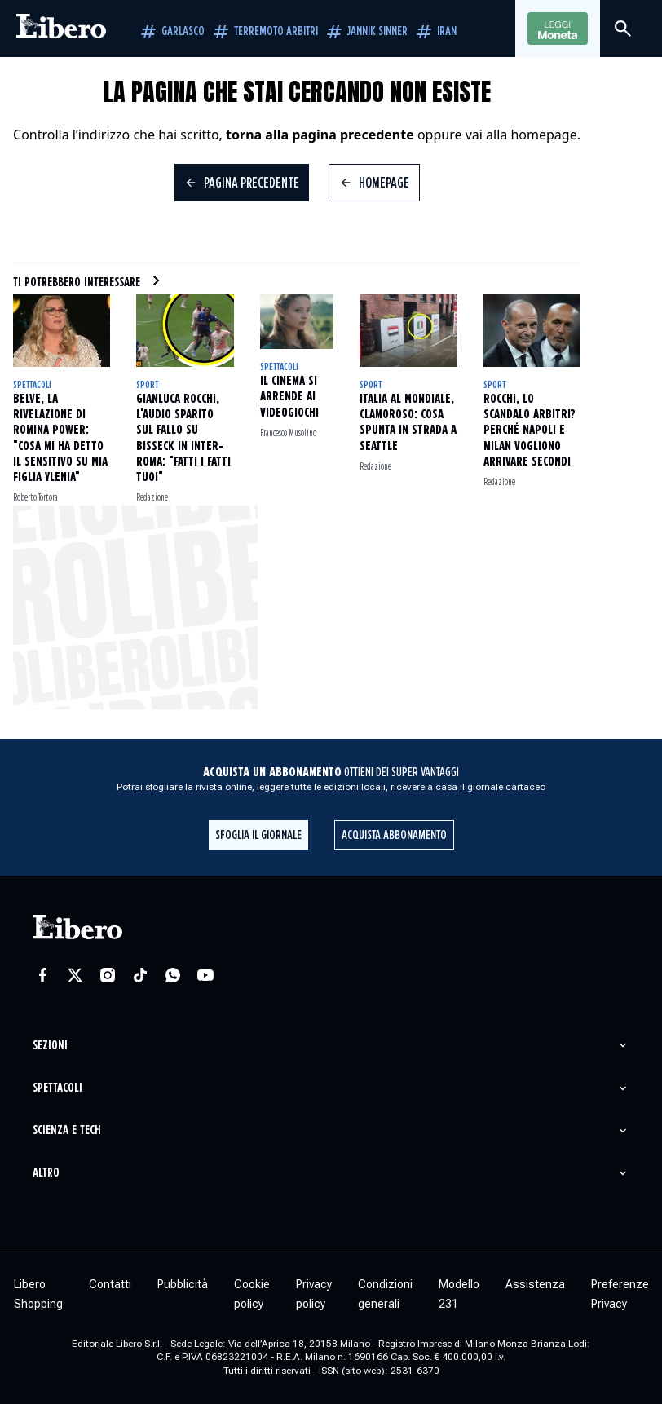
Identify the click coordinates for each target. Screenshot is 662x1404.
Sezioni (50, 1046)
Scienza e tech (67, 1130)
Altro (46, 1173)
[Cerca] (623, 28)
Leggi (557, 29)
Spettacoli (32, 385)
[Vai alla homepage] (61, 28)
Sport (147, 385)
